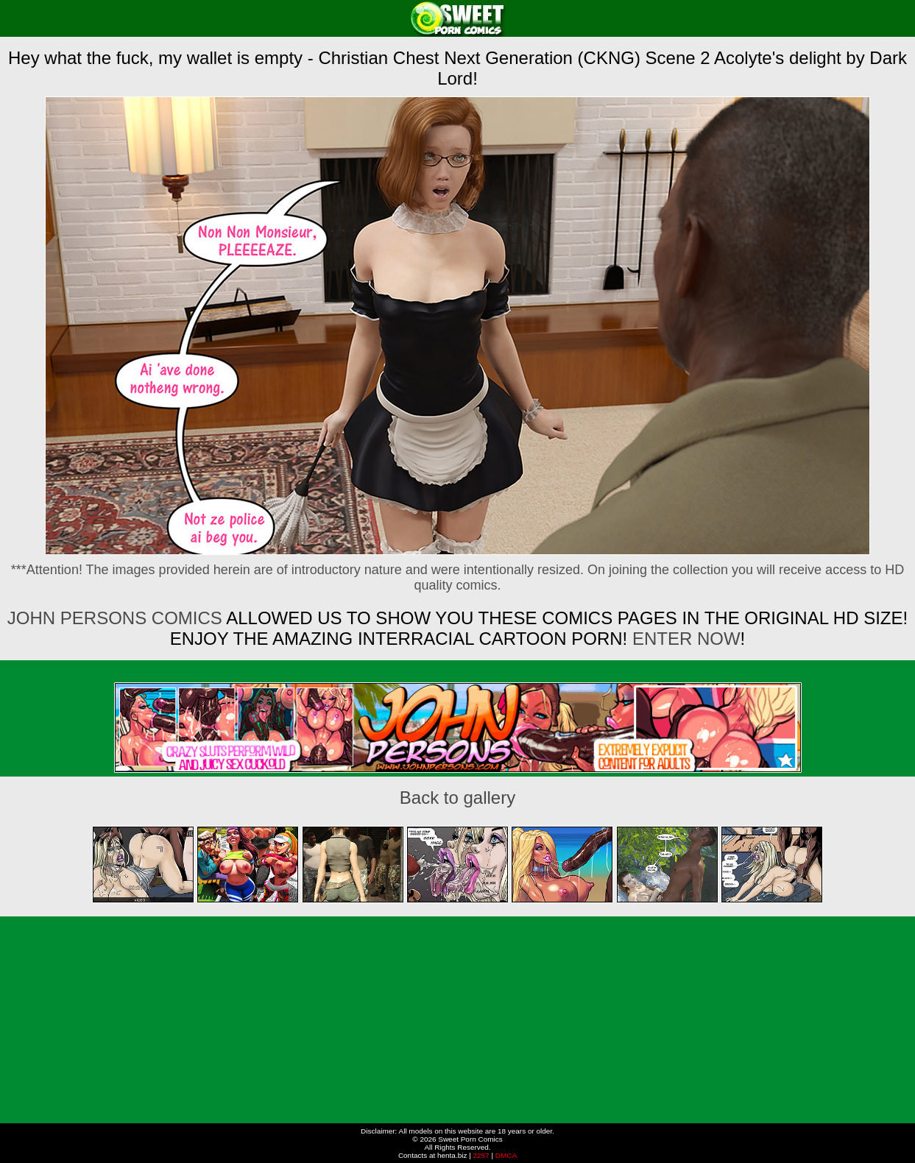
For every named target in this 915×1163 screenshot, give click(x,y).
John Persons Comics (114, 618)
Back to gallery (457, 797)
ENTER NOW (683, 638)
